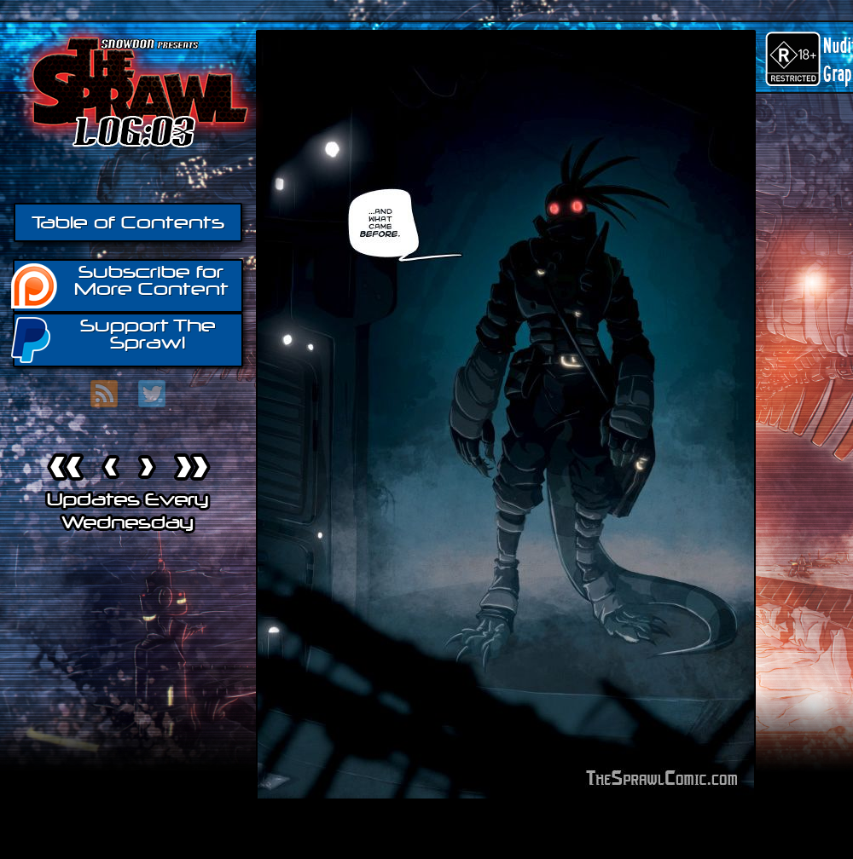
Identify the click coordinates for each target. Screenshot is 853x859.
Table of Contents (128, 222)
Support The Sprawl (114, 338)
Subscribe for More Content (121, 284)
